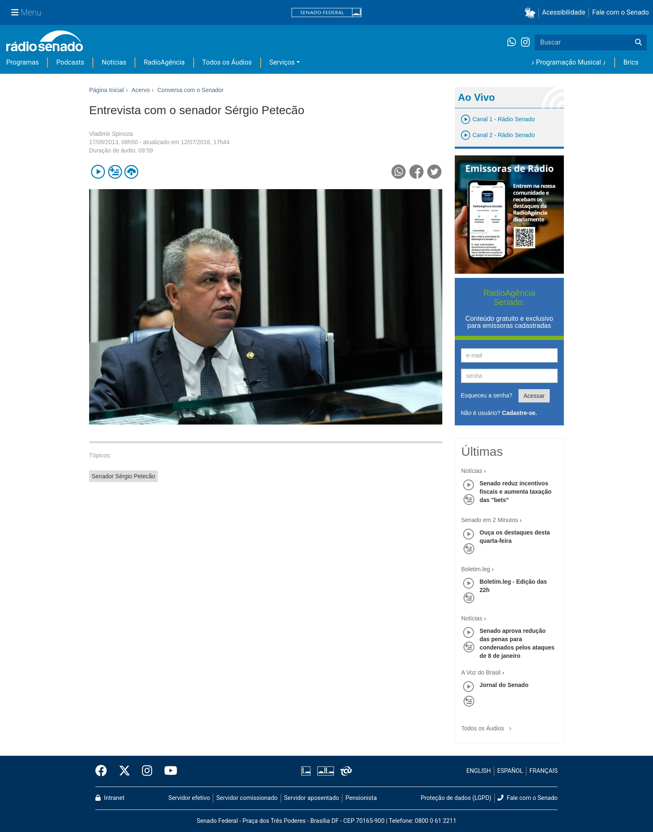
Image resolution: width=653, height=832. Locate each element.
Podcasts (70, 62)
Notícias (114, 62)
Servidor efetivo (189, 798)
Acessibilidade (564, 12)
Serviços (282, 62)
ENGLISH (478, 771)
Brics (630, 62)
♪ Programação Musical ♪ (568, 62)
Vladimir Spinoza (111, 133)
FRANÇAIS (543, 771)
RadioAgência (164, 62)
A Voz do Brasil (481, 672)
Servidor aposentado (311, 798)
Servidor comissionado (247, 798)
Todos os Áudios (227, 62)
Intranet (110, 798)
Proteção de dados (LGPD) (456, 798)
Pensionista (361, 798)
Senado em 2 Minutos (489, 520)
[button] (531, 12)
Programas (22, 62)
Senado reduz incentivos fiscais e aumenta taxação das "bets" (516, 491)
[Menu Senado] (26, 12)
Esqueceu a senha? (487, 395)
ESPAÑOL (510, 771)
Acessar (534, 395)
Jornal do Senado (504, 685)
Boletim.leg (475, 569)
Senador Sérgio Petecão (123, 476)
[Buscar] (638, 42)
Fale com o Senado (620, 12)
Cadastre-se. (519, 413)
